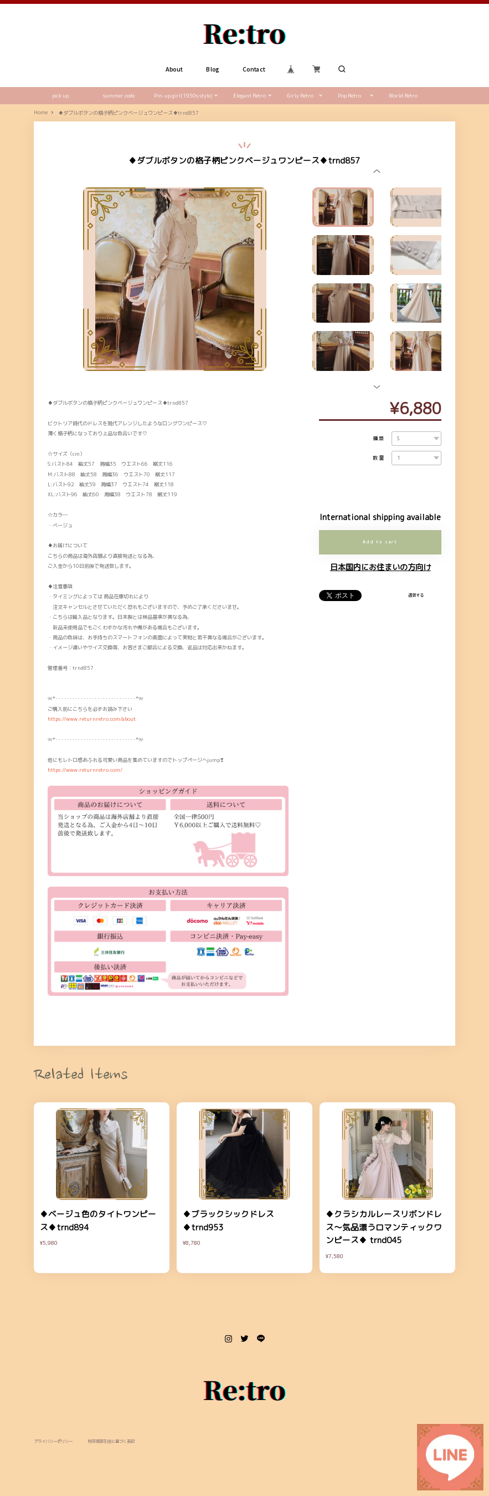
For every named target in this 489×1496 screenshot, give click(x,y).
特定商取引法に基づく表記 (111, 1441)
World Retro (403, 95)
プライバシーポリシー (53, 1441)
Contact (254, 69)
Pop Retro (349, 95)
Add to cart (380, 542)
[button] (377, 171)
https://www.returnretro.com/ (85, 770)
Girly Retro (300, 95)
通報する (416, 595)
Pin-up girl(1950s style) (183, 95)
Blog (212, 69)
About (174, 69)
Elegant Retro (249, 95)
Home (41, 112)
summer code (119, 95)
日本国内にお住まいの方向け (380, 567)
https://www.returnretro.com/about (92, 718)
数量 (379, 457)
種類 (379, 438)
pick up (60, 95)
